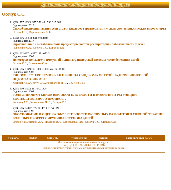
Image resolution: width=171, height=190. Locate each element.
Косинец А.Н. (21, 82)
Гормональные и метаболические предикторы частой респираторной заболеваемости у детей (79, 44)
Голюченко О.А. (22, 47)
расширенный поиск (139, 137)
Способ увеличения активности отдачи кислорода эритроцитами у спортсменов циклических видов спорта (89, 28)
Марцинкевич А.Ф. (40, 32)
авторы (103, 137)
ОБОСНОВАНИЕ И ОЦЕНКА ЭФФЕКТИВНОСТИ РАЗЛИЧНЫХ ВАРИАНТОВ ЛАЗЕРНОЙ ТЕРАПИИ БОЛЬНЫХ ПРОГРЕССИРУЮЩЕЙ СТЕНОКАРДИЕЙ (88, 116)
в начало (13, 137)
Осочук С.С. (20, 32)
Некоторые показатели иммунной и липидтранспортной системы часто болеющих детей (76, 59)
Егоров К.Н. (20, 121)
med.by (33, 137)
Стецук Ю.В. (109, 121)
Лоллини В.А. (53, 121)
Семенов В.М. (77, 82)
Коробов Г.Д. (57, 47)
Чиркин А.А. (36, 121)
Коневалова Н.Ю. (56, 82)
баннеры (52, 137)
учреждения (79, 137)
